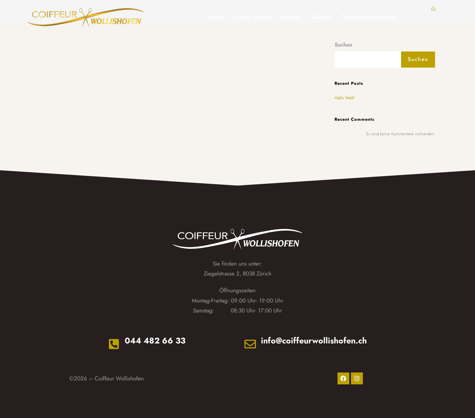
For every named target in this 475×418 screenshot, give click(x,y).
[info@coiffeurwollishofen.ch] (251, 343)
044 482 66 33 (155, 340)
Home (215, 17)
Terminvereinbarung (369, 17)
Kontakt (291, 17)
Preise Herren (252, 17)
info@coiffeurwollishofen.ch (314, 340)
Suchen (343, 44)
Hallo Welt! (344, 98)
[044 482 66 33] (113, 343)
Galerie (321, 17)
